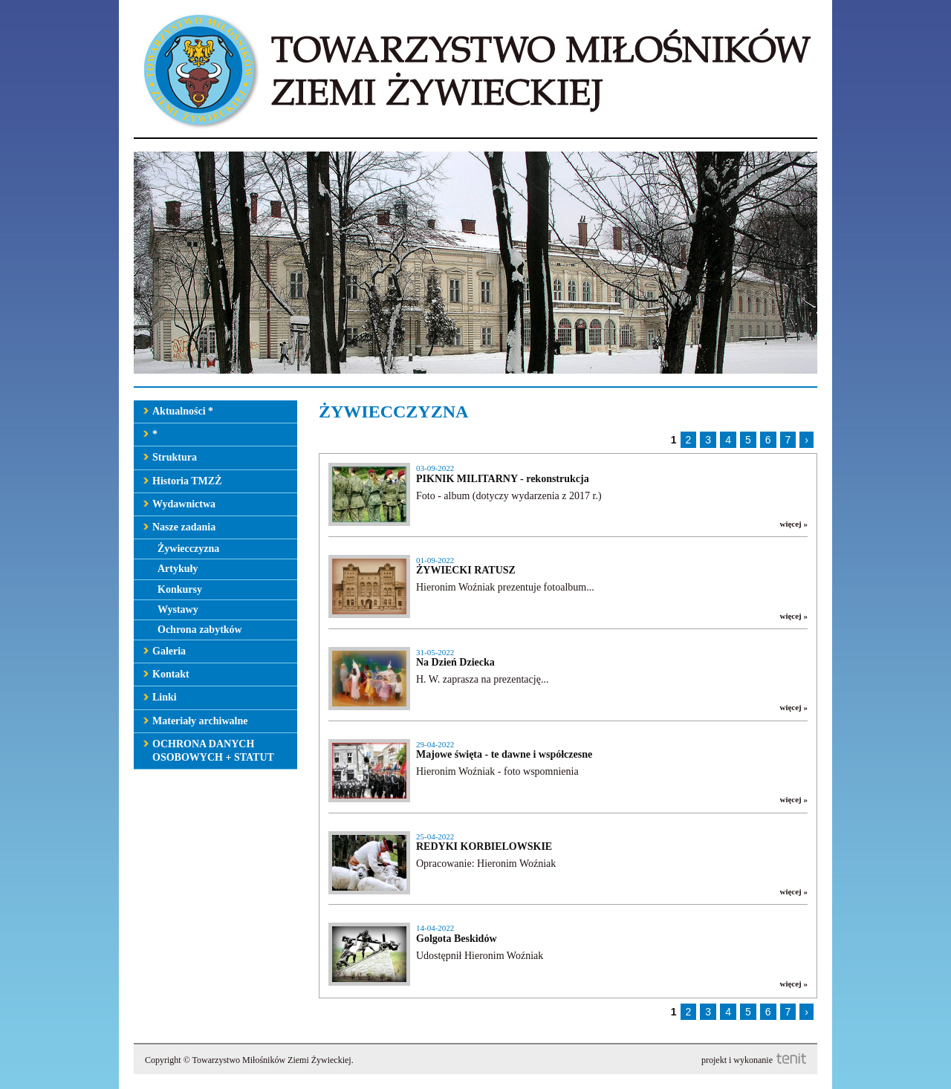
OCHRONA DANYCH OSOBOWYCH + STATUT (213, 750)
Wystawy (178, 609)
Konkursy (180, 589)
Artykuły (178, 568)
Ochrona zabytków (200, 629)
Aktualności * (182, 411)
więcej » (793, 523)
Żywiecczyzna (188, 548)
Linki (164, 697)
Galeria (169, 651)
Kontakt (170, 674)
